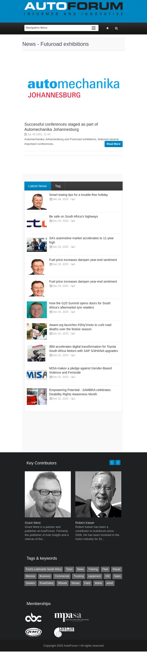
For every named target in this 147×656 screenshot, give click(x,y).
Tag (58, 186)
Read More (113, 144)
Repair (116, 569)
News (80, 569)
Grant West (33, 523)
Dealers (30, 583)
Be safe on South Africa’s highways (73, 216)
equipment (94, 576)
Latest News (37, 186)
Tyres (69, 569)
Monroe (30, 576)
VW (107, 576)
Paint (87, 583)
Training (93, 569)
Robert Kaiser (84, 523)
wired (110, 583)
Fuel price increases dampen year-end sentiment (83, 260)
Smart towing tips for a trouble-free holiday (78, 195)
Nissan (75, 583)
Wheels (62, 583)
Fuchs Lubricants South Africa (43, 569)
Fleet (105, 569)
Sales (117, 576)
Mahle (98, 583)
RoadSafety (47, 583)
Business (45, 576)
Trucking (79, 576)
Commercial (62, 576)
